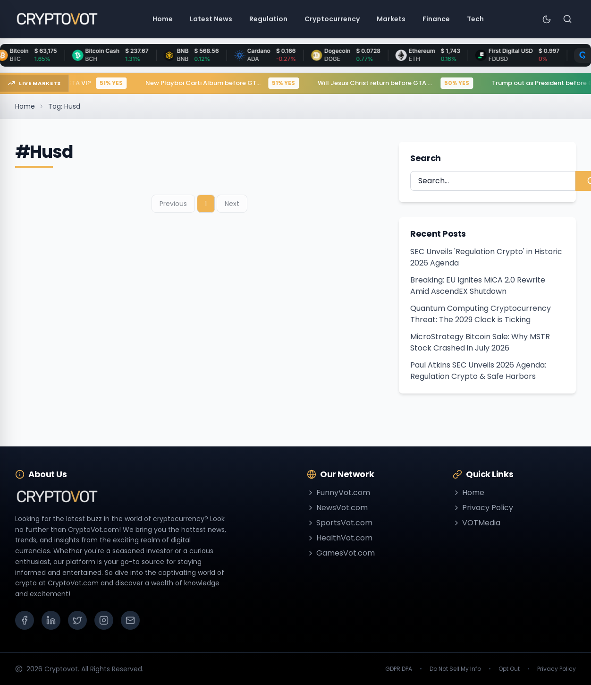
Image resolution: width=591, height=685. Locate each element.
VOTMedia (476, 522)
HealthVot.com (339, 537)
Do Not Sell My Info (455, 669)
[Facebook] (24, 620)
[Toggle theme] (546, 18)
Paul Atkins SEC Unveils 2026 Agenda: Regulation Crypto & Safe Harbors (478, 371)
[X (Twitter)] (77, 620)
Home (25, 106)
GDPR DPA (398, 669)
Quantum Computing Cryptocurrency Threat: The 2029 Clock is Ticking (480, 314)
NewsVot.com (337, 507)
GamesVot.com (341, 553)
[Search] (567, 18)
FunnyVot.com (338, 492)
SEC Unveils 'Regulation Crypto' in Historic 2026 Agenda (486, 257)
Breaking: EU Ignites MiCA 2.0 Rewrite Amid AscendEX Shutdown (477, 285)
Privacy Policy (483, 507)
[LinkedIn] (51, 620)
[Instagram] (103, 620)
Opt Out (509, 669)
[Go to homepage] (57, 18)
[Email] (130, 620)
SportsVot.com (339, 522)
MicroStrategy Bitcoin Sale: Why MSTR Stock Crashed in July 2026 (480, 342)
